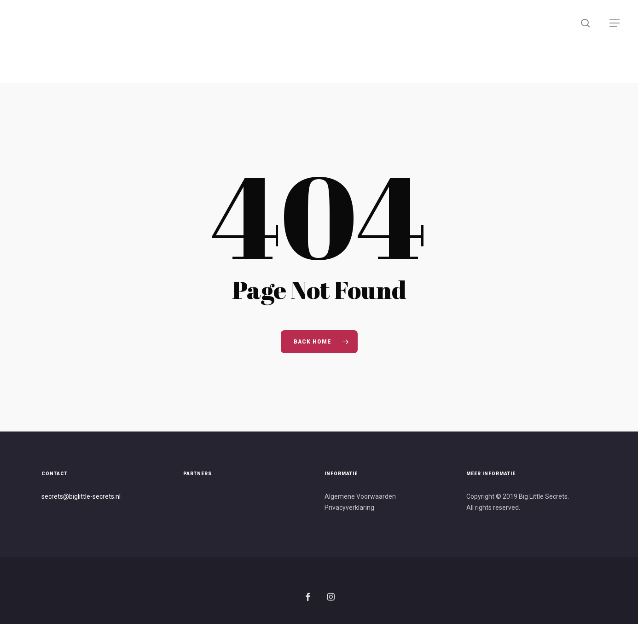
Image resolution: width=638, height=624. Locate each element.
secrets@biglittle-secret (76, 496)
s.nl (116, 496)
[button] (615, 23)
